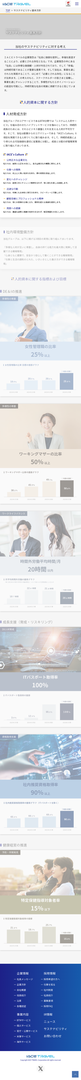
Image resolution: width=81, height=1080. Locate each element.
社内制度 (48, 990)
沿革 (19, 1000)
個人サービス (24, 1025)
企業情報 (23, 973)
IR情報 (48, 1014)
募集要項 (48, 1000)
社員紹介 (48, 995)
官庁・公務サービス (27, 1031)
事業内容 (23, 1014)
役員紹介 (21, 995)
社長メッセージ (25, 979)
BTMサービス (24, 1020)
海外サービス (24, 1041)
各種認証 (21, 1006)
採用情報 (50, 973)
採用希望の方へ (52, 979)
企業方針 (21, 984)
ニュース (49, 1021)
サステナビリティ (55, 1029)
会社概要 (21, 990)
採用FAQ (48, 1006)
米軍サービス (24, 1036)
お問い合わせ (52, 1036)
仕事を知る (49, 984)
